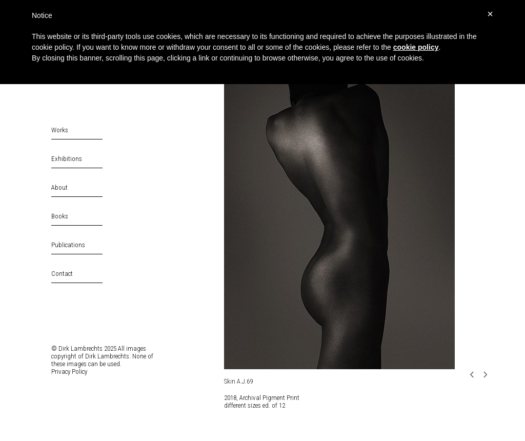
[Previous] (475, 374)
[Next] (488, 374)
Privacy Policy (69, 371)
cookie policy (416, 47)
